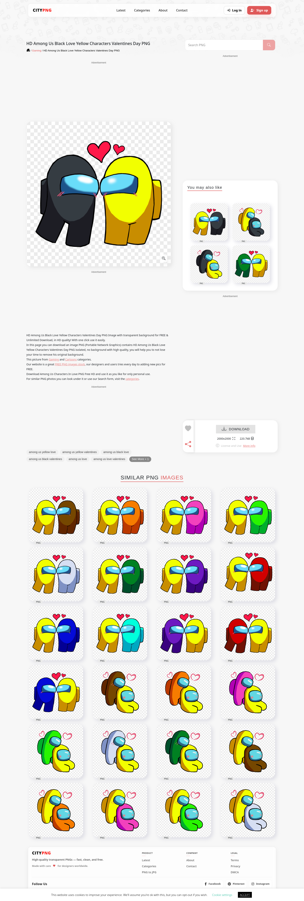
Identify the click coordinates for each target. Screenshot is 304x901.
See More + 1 (140, 459)
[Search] (269, 45)
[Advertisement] (98, 91)
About (163, 10)
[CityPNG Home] (42, 10)
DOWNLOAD (236, 429)
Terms (235, 860)
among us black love (116, 452)
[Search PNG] (224, 45)
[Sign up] (259, 10)
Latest (121, 10)
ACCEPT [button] (245, 895)
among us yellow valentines (79, 452)
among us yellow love (42, 452)
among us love (78, 459)
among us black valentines (45, 459)
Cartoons (71, 359)
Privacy (235, 866)
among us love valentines (109, 459)
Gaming (54, 359)
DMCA (235, 872)
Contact (181, 10)
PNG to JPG (149, 872)
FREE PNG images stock (70, 364)
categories (132, 379)
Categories (142, 10)
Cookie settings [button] (222, 895)
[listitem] (212, 884)
